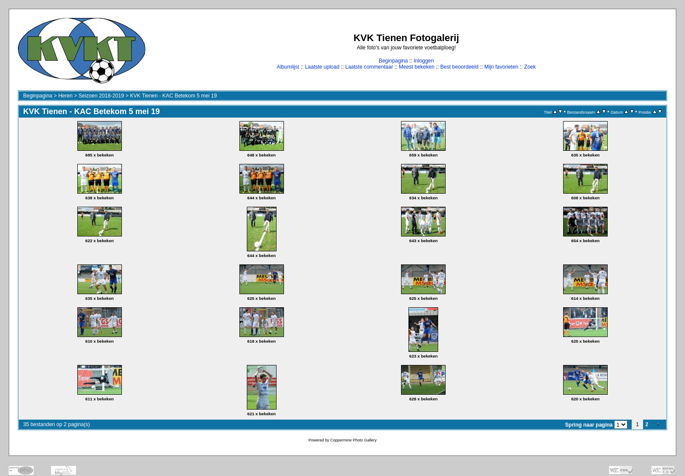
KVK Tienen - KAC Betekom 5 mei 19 (173, 96)
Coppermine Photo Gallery (353, 440)
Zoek (530, 67)
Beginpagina (393, 61)
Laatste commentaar (369, 67)
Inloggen (424, 61)
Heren (65, 96)
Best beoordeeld (459, 67)
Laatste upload (322, 67)
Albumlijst (288, 67)
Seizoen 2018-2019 (101, 96)
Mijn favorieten (501, 67)
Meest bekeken (416, 67)
